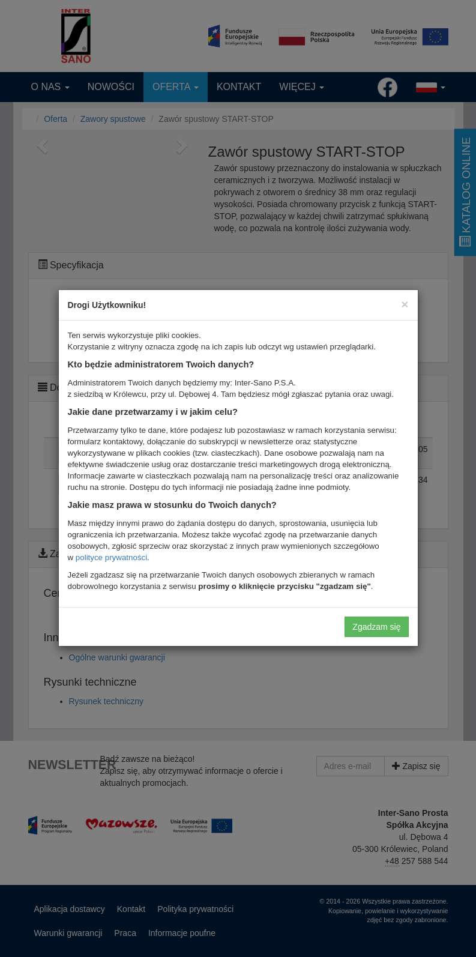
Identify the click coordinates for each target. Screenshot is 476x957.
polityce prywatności (111, 557)
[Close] (404, 304)
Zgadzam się (376, 627)
